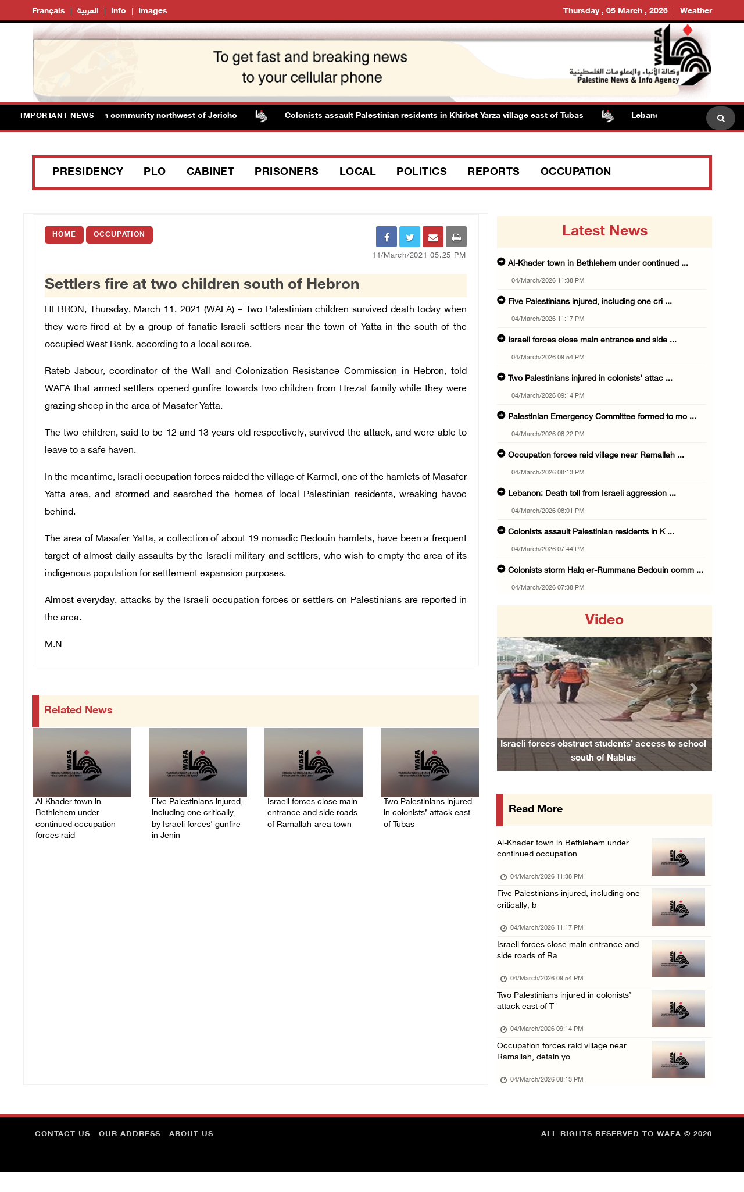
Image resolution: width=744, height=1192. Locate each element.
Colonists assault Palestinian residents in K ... (591, 532)
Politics (421, 172)
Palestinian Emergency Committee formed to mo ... (602, 417)
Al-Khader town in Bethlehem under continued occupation (565, 851)
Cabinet (211, 172)
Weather (696, 11)
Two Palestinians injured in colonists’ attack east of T (567, 1015)
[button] (513, 688)
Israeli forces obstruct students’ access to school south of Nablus (603, 767)
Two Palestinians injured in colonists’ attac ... (590, 379)
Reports (493, 172)
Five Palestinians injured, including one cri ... (590, 302)
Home (64, 235)
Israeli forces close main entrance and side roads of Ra (570, 961)
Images (152, 11)
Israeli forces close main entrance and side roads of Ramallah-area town (308, 813)
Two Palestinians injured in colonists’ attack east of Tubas (425, 813)
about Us (191, 1154)
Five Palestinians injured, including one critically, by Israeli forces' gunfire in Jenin (197, 813)
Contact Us (62, 1154)
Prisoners (287, 172)
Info (118, 11)
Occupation (576, 172)
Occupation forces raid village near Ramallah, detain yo (564, 1070)
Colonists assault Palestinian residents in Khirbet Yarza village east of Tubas (440, 116)
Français (48, 11)
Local (358, 172)
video (604, 621)
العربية (88, 11)
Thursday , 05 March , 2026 (615, 11)
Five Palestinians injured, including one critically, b (571, 906)
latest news (605, 232)
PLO (155, 172)
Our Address (129, 1154)
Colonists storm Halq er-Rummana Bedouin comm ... (605, 571)
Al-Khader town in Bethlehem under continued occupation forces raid (81, 813)
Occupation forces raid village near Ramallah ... (596, 456)
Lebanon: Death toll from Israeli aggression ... (592, 494)
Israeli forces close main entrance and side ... (592, 340)
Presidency (87, 172)
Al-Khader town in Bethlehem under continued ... (598, 264)
